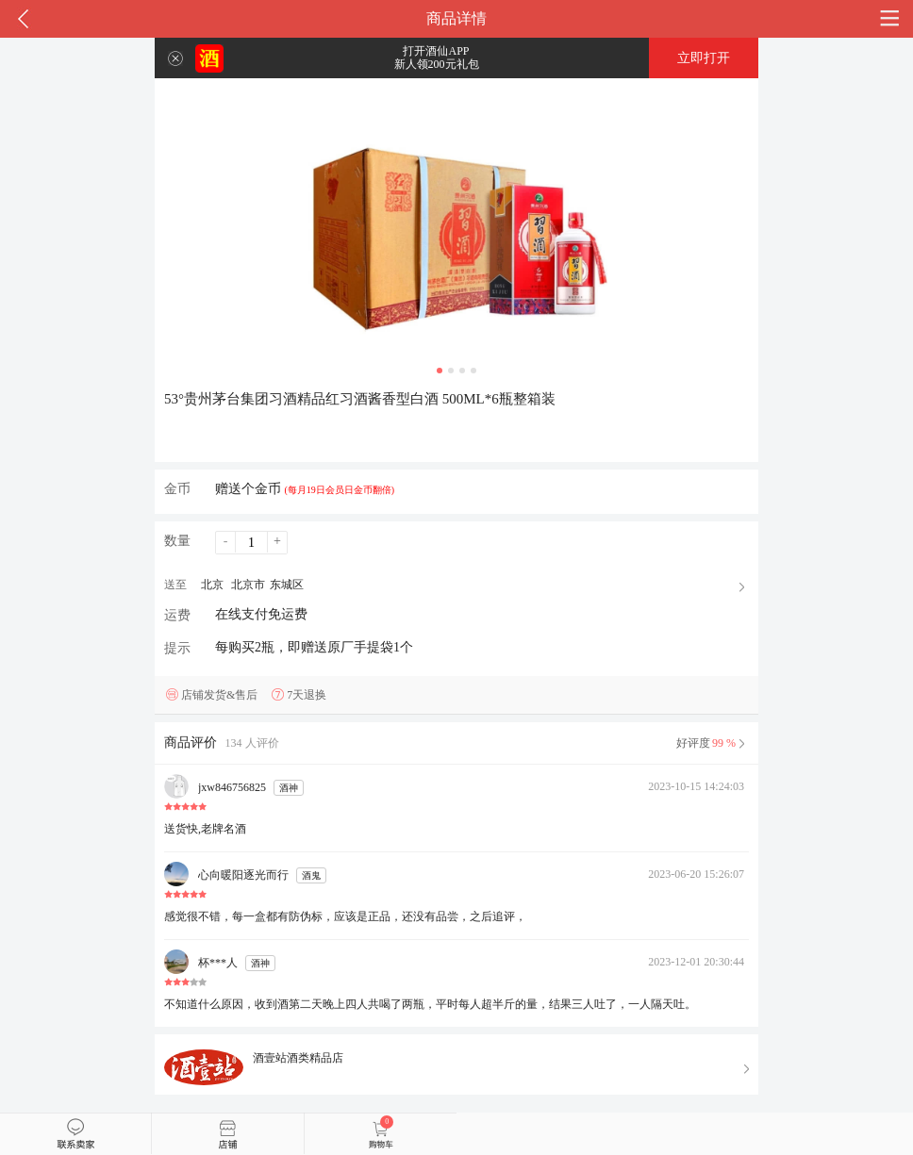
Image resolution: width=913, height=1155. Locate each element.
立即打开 (703, 58)
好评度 (712, 743)
